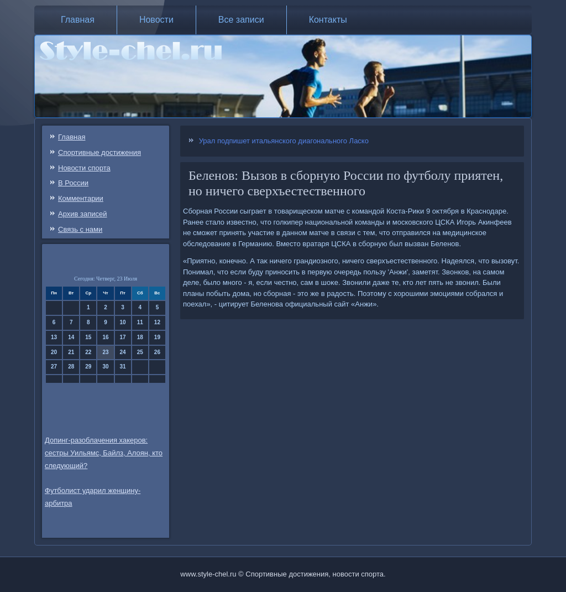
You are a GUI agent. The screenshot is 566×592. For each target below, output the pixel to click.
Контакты (328, 19)
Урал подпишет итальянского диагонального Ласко (284, 141)
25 (140, 352)
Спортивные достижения (99, 152)
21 (71, 352)
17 (123, 337)
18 (140, 337)
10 (123, 322)
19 (157, 337)
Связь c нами (80, 229)
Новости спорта (84, 168)
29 (88, 366)
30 (105, 366)
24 (123, 352)
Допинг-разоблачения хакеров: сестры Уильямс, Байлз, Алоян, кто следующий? (104, 453)
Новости (156, 19)
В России (73, 183)
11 (140, 322)
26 (157, 352)
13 (54, 337)
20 (54, 352)
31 (123, 366)
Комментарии (80, 198)
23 (105, 352)
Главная (78, 19)
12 (157, 322)
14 (71, 337)
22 (88, 352)
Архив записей (82, 214)
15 (88, 337)
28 (71, 366)
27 (54, 366)
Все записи (241, 19)
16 (105, 337)
